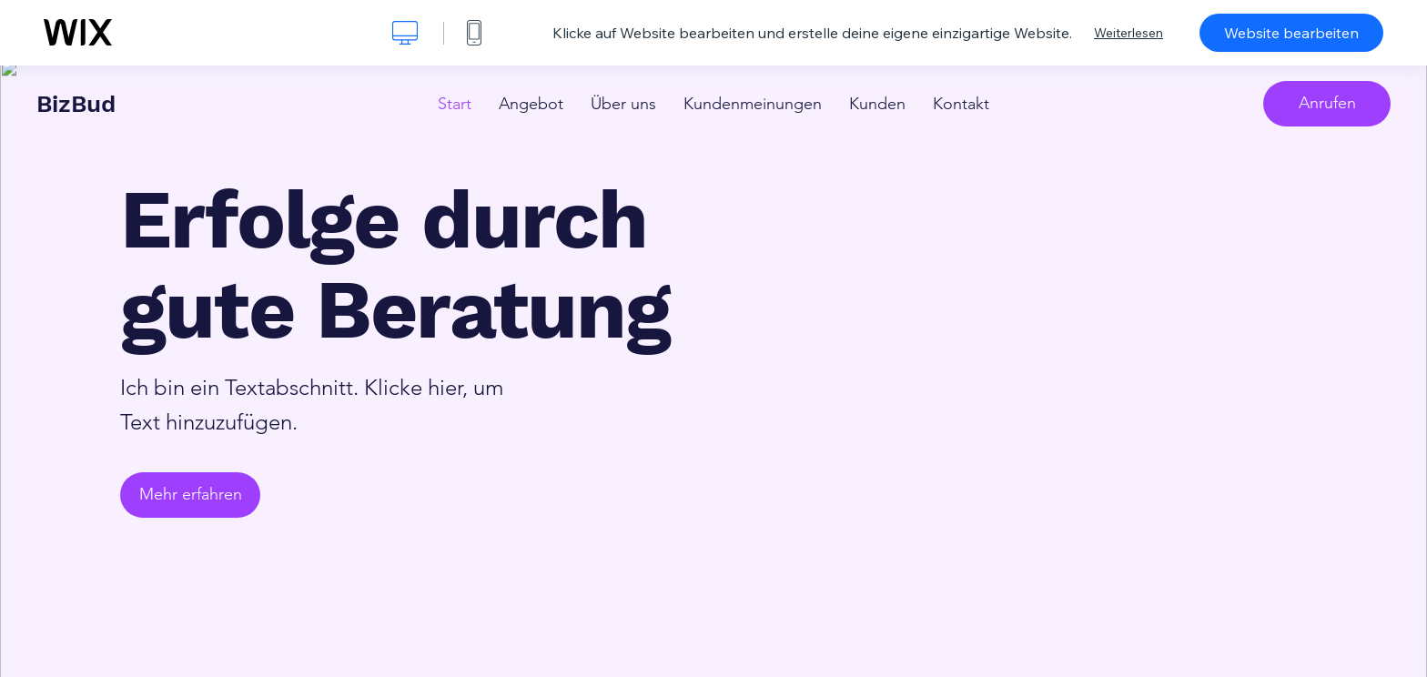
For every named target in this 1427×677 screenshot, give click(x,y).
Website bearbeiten (1291, 33)
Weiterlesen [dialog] (1128, 33)
